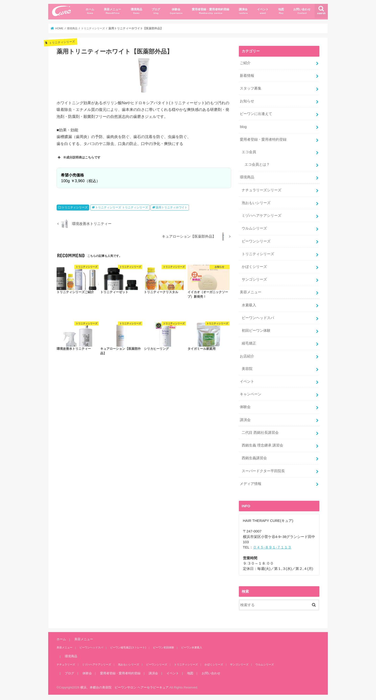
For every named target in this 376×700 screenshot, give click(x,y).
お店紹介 (247, 354)
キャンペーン (250, 392)
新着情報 (247, 75)
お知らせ (247, 101)
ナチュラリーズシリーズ (261, 189)
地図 (281, 11)
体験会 (176, 11)
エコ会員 (249, 151)
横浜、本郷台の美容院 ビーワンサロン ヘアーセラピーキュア (124, 684)
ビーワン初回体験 (163, 644)
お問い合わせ (302, 11)
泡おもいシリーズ (256, 202)
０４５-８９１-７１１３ (272, 545)
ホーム (90, 11)
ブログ (156, 11)
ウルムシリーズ (254, 227)
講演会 (243, 11)
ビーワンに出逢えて (256, 113)
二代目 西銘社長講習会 (260, 430)
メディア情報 (250, 481)
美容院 (247, 367)
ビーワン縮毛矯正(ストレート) (128, 644)
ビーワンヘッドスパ (258, 316)
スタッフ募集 (250, 88)
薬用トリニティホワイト (171, 207)
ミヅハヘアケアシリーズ (261, 215)
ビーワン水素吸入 (191, 644)
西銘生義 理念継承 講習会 (262, 443)
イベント (263, 11)
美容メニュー (112, 11)
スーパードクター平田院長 (263, 468)
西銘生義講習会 (254, 456)
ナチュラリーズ (66, 661)
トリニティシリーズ (75, 207)
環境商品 (136, 11)
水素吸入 (249, 303)
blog (243, 126)
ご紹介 (245, 63)
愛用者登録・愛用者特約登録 (210, 11)
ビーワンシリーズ (256, 240)
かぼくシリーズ (254, 265)
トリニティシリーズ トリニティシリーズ (121, 207)
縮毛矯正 (249, 342)
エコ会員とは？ (257, 164)
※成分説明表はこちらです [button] (78, 157)
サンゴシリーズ (254, 278)
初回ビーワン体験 (256, 329)
